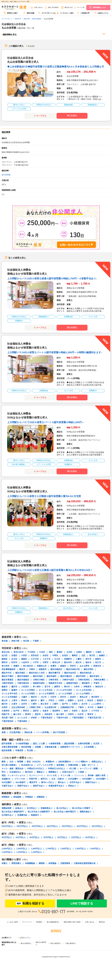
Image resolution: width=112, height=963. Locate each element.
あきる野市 (84, 666)
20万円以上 (90, 837)
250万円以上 (97, 826)
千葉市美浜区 (46, 718)
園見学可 (33, 782)
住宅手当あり (75, 782)
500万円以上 (22, 826)
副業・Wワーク (88, 765)
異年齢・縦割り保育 (96, 775)
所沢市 (63, 697)
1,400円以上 (95, 849)
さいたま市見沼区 (84, 690)
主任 (11, 762)
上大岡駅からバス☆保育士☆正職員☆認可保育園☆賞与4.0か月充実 (44, 496)
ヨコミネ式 (52, 775)
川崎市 (32, 669)
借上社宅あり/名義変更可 (39, 812)
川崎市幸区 (53, 680)
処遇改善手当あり (56, 786)
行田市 (53, 697)
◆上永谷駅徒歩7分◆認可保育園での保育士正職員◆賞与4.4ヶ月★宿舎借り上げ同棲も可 (55, 66)
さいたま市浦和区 (47, 693)
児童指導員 (65, 863)
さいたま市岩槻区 (9, 697)
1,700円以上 (51, 849)
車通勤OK (50, 762)
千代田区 (31, 652)
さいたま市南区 (65, 693)
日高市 (75, 704)
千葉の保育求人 (70, 943)
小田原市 (25, 687)
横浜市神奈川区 (73, 669)
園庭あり (41, 772)
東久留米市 (28, 666)
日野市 (45, 662)
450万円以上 (37, 826)
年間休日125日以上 (35, 768)
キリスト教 (65, 775)
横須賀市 (86, 683)
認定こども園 (39, 743)
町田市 (14, 662)
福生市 (88, 662)
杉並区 (65, 655)
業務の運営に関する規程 (72, 922)
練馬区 (5, 659)
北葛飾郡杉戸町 (67, 707)
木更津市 (6, 711)
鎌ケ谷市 (17, 714)
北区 (83, 655)
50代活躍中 (7, 782)
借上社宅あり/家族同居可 (13, 812)
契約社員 (28, 732)
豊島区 (75, 655)
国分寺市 (68, 662)
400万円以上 (52, 826)
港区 (51, 652)
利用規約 (39, 922)
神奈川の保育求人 (41, 943)
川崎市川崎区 (39, 680)
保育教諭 (52, 863)
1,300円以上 (7, 852)
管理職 (20, 762)
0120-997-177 (53, 911)
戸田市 (51, 700)
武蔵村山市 (42, 666)
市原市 (75, 711)
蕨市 (43, 700)
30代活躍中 (87, 779)
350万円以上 (67, 826)
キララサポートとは (46, 13)
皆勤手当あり (23, 786)
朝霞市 (71, 700)
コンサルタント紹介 (65, 13)
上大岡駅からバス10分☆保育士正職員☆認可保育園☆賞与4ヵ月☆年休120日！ (50, 570)
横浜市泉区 (94, 676)
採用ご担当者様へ (53, 7)
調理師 (42, 863)
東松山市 (84, 697)
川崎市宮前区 (7, 683)
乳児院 (30, 750)
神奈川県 (15, 641)
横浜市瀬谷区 (66, 676)
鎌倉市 (5, 687)
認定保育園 (6, 750)
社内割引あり (7, 815)
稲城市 (63, 666)
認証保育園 (69, 743)
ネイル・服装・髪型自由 (12, 768)
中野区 (55, 655)
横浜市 (22, 669)
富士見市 (44, 704)
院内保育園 (26, 747)
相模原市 (43, 669)
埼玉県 (26, 641)
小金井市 (25, 662)
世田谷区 (35, 655)
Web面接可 (21, 782)
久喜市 (14, 704)
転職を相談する (30, 903)
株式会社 (29, 772)
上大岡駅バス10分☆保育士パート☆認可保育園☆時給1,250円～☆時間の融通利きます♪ (54, 352)
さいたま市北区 (45, 690)
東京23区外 (19, 652)
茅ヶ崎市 (37, 687)
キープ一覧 (80, 7)
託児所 (96, 743)
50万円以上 (7, 837)
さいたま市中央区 (9, 693)
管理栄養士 (16, 863)
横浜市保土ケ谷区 (37, 673)
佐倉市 (45, 711)
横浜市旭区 (38, 676)
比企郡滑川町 (50, 707)
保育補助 (60, 765)
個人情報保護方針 (53, 922)
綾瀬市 (14, 690)
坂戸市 (65, 704)
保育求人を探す (11, 13)
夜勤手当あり (91, 782)
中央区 (42, 652)
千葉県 (36, 641)
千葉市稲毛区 (7, 721)
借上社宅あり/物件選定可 (65, 812)
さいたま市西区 (28, 690)
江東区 (99, 652)
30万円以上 (62, 837)
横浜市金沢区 (70, 673)
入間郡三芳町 (35, 707)
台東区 (79, 652)
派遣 (4, 732)
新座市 (100, 700)
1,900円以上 (21, 849)
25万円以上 (76, 837)
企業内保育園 (84, 743)
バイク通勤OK (81, 762)
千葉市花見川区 (94, 718)
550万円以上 (7, 826)
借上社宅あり (62, 808)
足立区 (14, 659)
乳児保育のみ (27, 765)
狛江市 (98, 662)
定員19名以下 (68, 772)
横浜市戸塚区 (7, 676)
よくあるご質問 (12, 922)
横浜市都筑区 (23, 680)
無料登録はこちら (99, 7)
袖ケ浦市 (60, 714)
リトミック (79, 775)
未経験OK (6, 779)
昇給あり (72, 786)
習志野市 (56, 711)
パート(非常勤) (42, 732)
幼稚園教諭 (30, 863)
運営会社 (102, 922)
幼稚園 (38, 747)
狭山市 (5, 700)
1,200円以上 (21, 852)
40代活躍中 (101, 779)
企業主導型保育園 (9, 747)
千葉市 (81, 707)
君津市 (28, 714)
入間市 (61, 700)
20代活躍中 (73, 779)
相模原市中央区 (55, 683)
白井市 (81, 714)
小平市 (36, 662)
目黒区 (14, 655)
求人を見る (72, 115)
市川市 (91, 707)
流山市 (84, 711)
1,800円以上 (36, 849)
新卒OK (44, 779)
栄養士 (5, 863)
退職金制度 (6, 808)
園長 (4, 762)
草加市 (24, 700)
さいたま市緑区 (83, 693)
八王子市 (46, 659)
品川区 (5, 655)
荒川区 (92, 655)
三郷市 (55, 704)
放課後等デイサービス (70, 747)
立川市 (57, 659)
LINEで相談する (82, 903)
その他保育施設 (22, 743)
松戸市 (16, 711)
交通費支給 (22, 815)
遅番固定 (41, 797)
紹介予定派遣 (59, 732)
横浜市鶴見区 (56, 669)
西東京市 (97, 666)
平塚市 (96, 683)
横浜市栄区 (81, 676)
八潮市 (34, 704)
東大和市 (6, 666)
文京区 (69, 652)
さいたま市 (22, 718)
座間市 (5, 690)
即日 (4, 772)
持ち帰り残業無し (9, 765)
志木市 (80, 700)
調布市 (5, 662)
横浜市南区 (20, 673)
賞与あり (62, 782)
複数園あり (53, 772)
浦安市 (38, 714)
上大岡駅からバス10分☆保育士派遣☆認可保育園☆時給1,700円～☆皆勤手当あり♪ (52, 278)
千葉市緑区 (22, 721)
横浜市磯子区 (54, 673)
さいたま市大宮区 (64, 690)
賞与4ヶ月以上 (47, 782)
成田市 (36, 711)
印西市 (71, 714)
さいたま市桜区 (28, 693)
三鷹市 (79, 659)
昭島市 (98, 659)
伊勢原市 (87, 687)
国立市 (79, 662)
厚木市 (67, 687)
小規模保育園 (54, 743)
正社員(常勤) (15, 732)
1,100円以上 (36, 852)
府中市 (88, 659)
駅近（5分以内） (34, 762)
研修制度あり (46, 808)
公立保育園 (89, 747)
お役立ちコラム (101, 13)
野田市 (26, 711)
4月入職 (72, 768)
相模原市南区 (72, 683)
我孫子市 (6, 714)
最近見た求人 (69, 7)
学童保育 (19, 750)
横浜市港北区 (86, 673)
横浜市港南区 (23, 676)
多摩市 (53, 666)
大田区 (24, 655)
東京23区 (6, 652)
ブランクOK (19, 779)
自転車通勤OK (64, 762)
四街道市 (48, 714)
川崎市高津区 (84, 680)
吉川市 (84, 704)
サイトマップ (27, 922)
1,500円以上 (80, 849)
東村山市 (56, 662)
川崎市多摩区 (99, 680)
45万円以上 (21, 837)
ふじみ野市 (96, 704)
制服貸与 (35, 815)
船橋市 (100, 707)
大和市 (77, 687)
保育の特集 (28, 13)
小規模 (81, 772)
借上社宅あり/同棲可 (81, 808)
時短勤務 (17, 797)
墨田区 (89, 652)
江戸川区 (35, 659)
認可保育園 (6, 175)
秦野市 (57, 687)
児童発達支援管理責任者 (84, 863)
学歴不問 (33, 779)
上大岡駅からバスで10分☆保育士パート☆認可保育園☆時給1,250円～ (45, 422)
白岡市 (5, 707)
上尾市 (14, 700)
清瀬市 (16, 666)
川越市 (24, 697)
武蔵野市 (68, 659)
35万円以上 (48, 837)
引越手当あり (7, 786)
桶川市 (5, 704)
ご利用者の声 (83, 13)
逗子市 (47, 687)
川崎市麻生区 (23, 683)
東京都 (5, 641)
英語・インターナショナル (13, 775)
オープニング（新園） (89, 768)
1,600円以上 (65, 849)
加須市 (73, 697)
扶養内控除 (73, 765)
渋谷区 (45, 655)
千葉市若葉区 (78, 718)
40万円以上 (34, 837)
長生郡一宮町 (7, 718)
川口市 (44, 697)
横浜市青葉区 (7, 680)
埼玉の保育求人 (55, 943)
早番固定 (29, 797)
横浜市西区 (89, 669)
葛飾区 (24, 659)
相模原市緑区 (39, 683)
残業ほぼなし (97, 762)
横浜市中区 (6, 673)
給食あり (19, 808)
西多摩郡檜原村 (8, 669)
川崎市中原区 (68, 680)
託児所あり (32, 808)
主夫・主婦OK (57, 779)
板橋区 (102, 655)
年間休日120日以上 (56, 768)
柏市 (66, 711)
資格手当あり (39, 786)
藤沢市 (14, 687)
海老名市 (99, 687)
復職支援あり (86, 812)
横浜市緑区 (51, 676)
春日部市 (95, 697)
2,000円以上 (7, 849)
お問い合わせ (38, 7)
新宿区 (60, 652)
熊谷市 (34, 697)
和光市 (90, 700)
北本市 (24, 704)
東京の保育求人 (26, 943)
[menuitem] (11, 14)
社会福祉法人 (15, 772)
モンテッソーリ (36, 775)
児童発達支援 (50, 747)
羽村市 (73, 666)
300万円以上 (82, 826)
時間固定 (6, 797)
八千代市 (95, 711)
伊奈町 (34, 718)
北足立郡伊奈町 (18, 707)
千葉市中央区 (62, 718)
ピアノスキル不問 (45, 765)
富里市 (90, 714)
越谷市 (34, 700)
